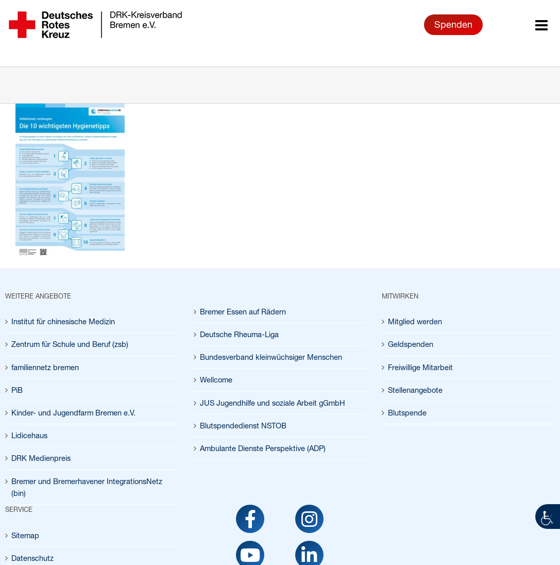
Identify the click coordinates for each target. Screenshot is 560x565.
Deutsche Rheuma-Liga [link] (239, 334)
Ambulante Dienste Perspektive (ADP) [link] (263, 448)
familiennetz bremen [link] (45, 367)
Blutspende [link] (407, 412)
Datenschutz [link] (32, 558)
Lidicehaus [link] (29, 435)
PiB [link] (17, 390)
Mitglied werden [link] (415, 321)
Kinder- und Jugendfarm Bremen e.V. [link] (73, 412)
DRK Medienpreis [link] (41, 458)
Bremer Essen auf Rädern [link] (243, 311)
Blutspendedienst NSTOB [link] (243, 425)
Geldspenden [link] (410, 344)
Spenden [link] (453, 24)
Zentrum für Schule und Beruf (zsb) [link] (69, 344)
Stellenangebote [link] (415, 390)
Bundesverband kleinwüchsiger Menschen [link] (271, 357)
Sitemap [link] (25, 535)
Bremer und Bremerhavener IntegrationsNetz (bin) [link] (86, 487)
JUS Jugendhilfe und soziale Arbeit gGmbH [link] (272, 402)
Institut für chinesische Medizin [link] (63, 321)
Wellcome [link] (216, 379)
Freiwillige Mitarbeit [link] (420, 367)
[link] (547, 516)
